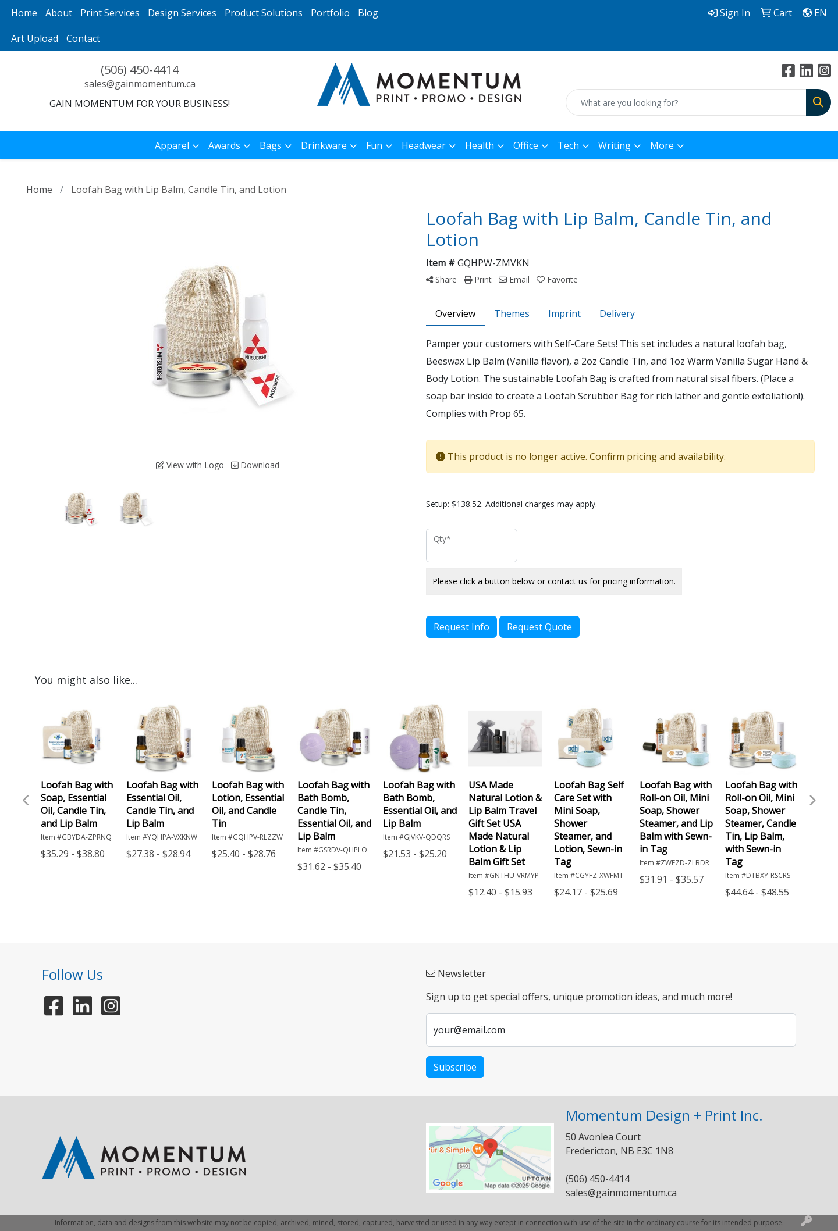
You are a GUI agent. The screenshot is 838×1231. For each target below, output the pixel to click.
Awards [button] (224, 145)
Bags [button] (271, 145)
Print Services (110, 12)
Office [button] (525, 145)
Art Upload (34, 38)
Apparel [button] (172, 145)
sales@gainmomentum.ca (140, 83)
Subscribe (455, 1067)
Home (24, 12)
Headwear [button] (424, 145)
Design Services (182, 12)
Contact (83, 38)
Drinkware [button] (324, 145)
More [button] (662, 145)
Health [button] (479, 145)
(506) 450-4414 (140, 69)
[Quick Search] (686, 102)
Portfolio (330, 12)
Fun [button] (374, 145)
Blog (368, 12)
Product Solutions (264, 12)
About (58, 12)
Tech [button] (568, 145)
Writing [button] (614, 145)
